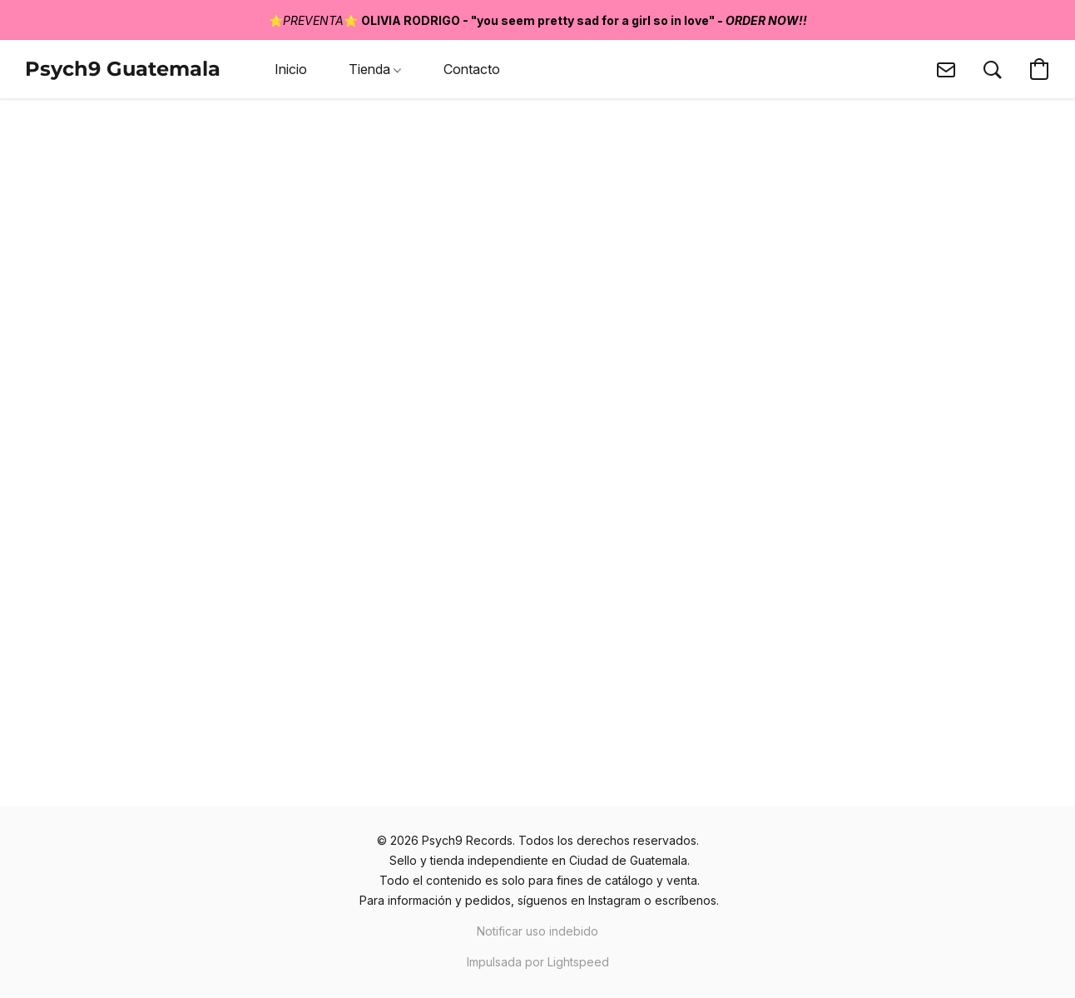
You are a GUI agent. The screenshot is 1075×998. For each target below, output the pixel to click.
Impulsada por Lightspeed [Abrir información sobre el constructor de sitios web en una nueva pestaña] (538, 962)
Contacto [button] (471, 69)
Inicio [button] (291, 69)
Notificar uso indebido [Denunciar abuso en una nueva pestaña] (537, 931)
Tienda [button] (375, 69)
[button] (122, 69)
